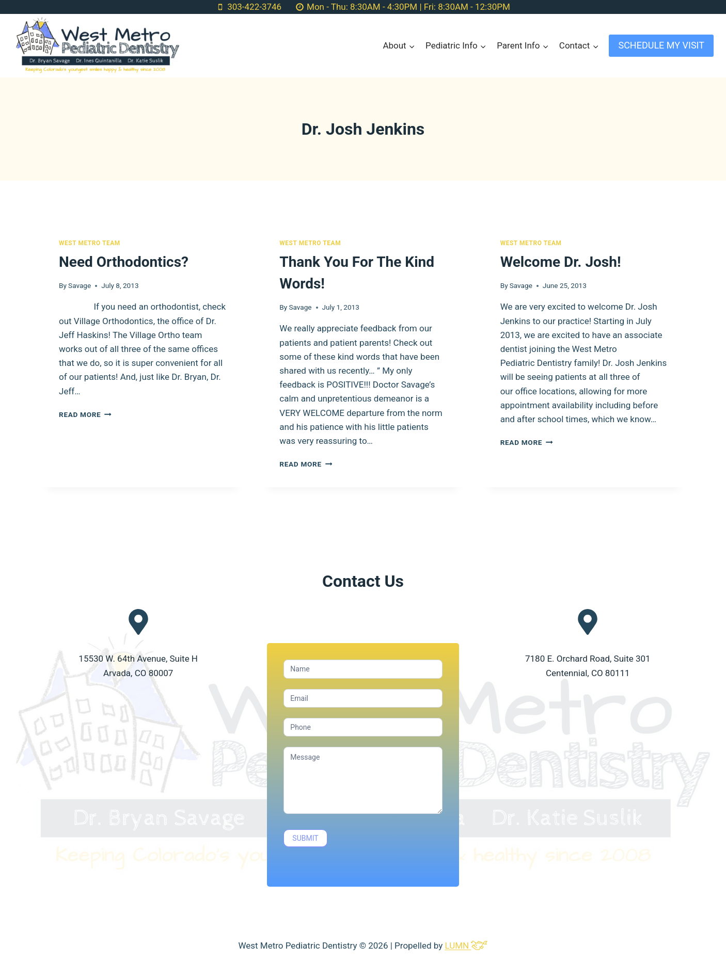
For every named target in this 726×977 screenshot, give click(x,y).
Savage (79, 285)
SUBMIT (305, 838)
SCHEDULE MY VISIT (661, 45)
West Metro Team (89, 243)
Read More (85, 414)
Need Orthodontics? (123, 261)
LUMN (466, 945)
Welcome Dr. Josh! (560, 261)
